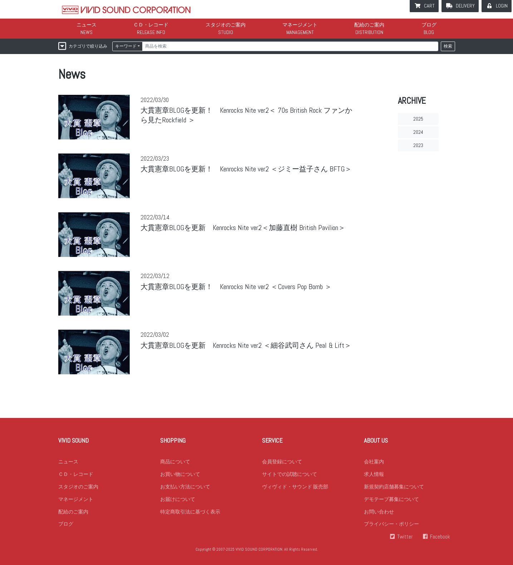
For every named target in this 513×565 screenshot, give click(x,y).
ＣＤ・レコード (150, 24)
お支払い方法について (185, 486)
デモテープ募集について (391, 499)
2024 (418, 132)
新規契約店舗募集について (394, 486)
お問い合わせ (379, 511)
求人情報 (374, 474)
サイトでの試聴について (289, 474)
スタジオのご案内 (226, 24)
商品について (175, 461)
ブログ (428, 24)
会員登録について (282, 461)
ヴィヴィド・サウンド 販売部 (295, 486)
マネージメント (299, 24)
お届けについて (177, 499)
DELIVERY (465, 6)
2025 (418, 119)
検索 (448, 46)
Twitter (405, 537)
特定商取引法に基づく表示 (190, 511)
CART (429, 6)
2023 (418, 145)
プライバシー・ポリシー (391, 524)
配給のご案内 (369, 24)
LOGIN (502, 6)
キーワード (126, 46)
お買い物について (180, 474)
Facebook (440, 537)
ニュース (87, 24)
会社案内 (374, 461)
